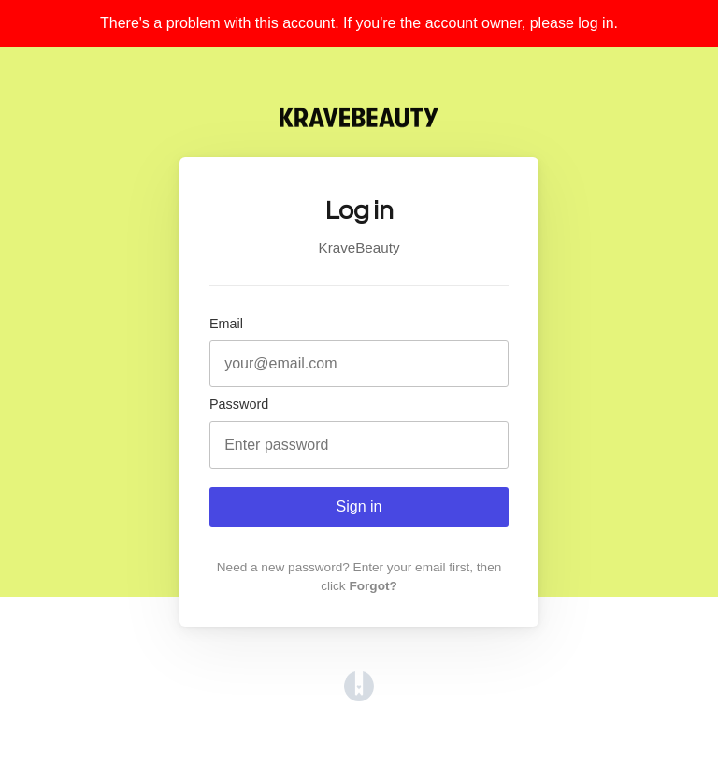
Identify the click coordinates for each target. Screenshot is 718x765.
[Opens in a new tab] (359, 696)
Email (226, 323)
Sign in (359, 506)
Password (238, 404)
